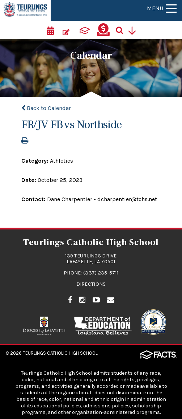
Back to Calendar (46, 108)
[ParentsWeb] (84, 29)
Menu (162, 8)
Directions (91, 284)
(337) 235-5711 (100, 273)
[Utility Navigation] (134, 29)
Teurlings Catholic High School (60, 353)
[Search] (122, 29)
